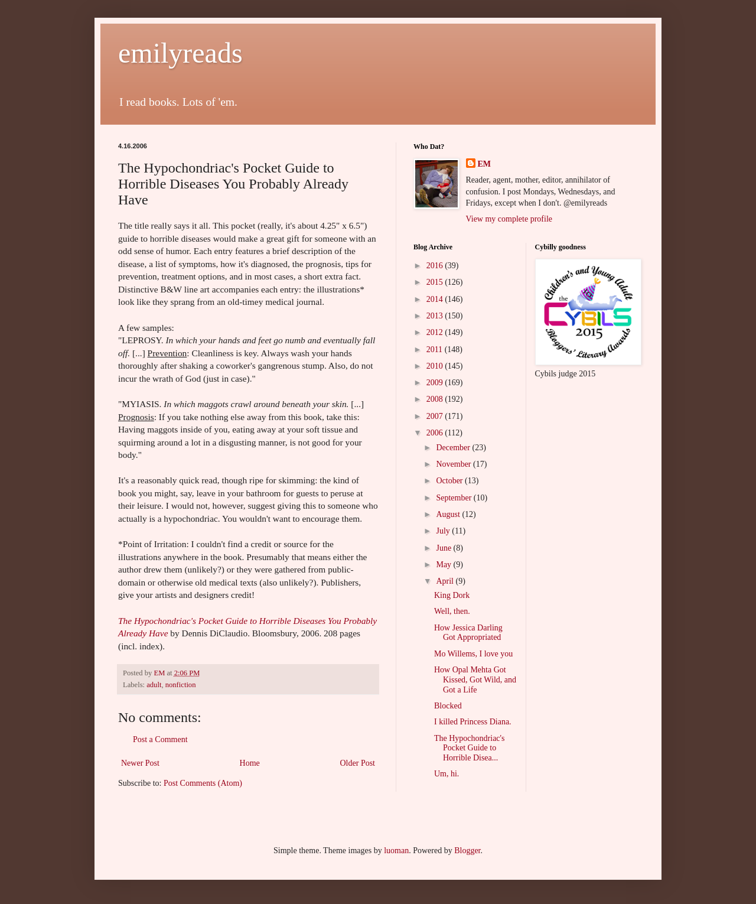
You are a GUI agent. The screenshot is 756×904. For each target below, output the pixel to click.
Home (250, 763)
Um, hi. (446, 773)
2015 (435, 282)
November (454, 464)
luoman (396, 850)
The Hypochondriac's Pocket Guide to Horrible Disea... (469, 748)
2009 (435, 382)
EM (484, 164)
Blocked (448, 705)
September (454, 497)
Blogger (467, 850)
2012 (435, 332)
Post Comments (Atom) (203, 783)
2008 (435, 399)
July (444, 530)
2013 (435, 315)
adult (153, 685)
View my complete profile (509, 218)
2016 (435, 265)
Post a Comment (160, 739)
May (444, 564)
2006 (435, 432)
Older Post (358, 763)
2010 (435, 366)
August (449, 514)
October (450, 480)
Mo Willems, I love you (473, 653)
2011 (435, 349)
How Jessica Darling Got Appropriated (468, 632)
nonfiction (180, 685)
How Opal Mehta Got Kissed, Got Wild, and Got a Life (475, 679)
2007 (435, 416)
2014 (435, 299)
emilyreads (180, 53)
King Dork (452, 595)
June (444, 548)
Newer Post (140, 763)
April (445, 581)
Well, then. (452, 611)
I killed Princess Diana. (472, 721)
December (454, 447)
